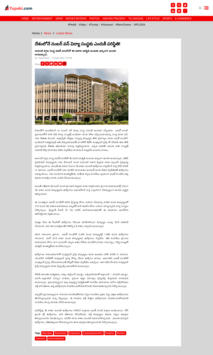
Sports (167, 18)
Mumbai (121, 333)
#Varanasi (107, 24)
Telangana (135, 18)
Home (25, 18)
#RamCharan (123, 24)
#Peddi (72, 24)
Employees (75, 333)
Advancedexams (56, 338)
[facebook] (42, 63)
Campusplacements (93, 333)
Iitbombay (47, 333)
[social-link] (64, 63)
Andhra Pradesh (113, 18)
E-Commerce (183, 18)
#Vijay (82, 24)
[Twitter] (47, 63)
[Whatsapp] (51, 63)
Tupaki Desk (44, 58)
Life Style (153, 18)
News (59, 18)
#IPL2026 (139, 24)
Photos (94, 18)
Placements (61, 333)
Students (109, 333)
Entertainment (42, 18)
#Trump (93, 24)
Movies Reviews (76, 18)
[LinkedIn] (56, 63)
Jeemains (41, 338)
